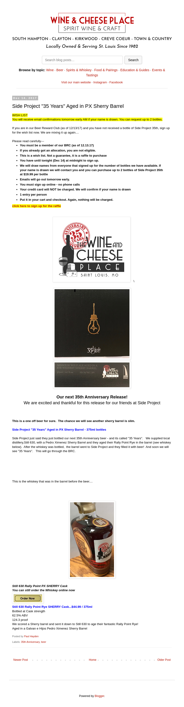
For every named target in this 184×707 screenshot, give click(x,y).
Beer (59, 70)
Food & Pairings (106, 70)
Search (133, 60)
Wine (50, 70)
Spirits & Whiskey (79, 70)
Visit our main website (76, 82)
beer (43, 641)
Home (92, 659)
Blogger (99, 696)
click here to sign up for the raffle (36, 206)
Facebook (116, 82)
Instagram (100, 82)
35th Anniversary (30, 641)
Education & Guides (134, 70)
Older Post (164, 659)
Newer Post (20, 659)
